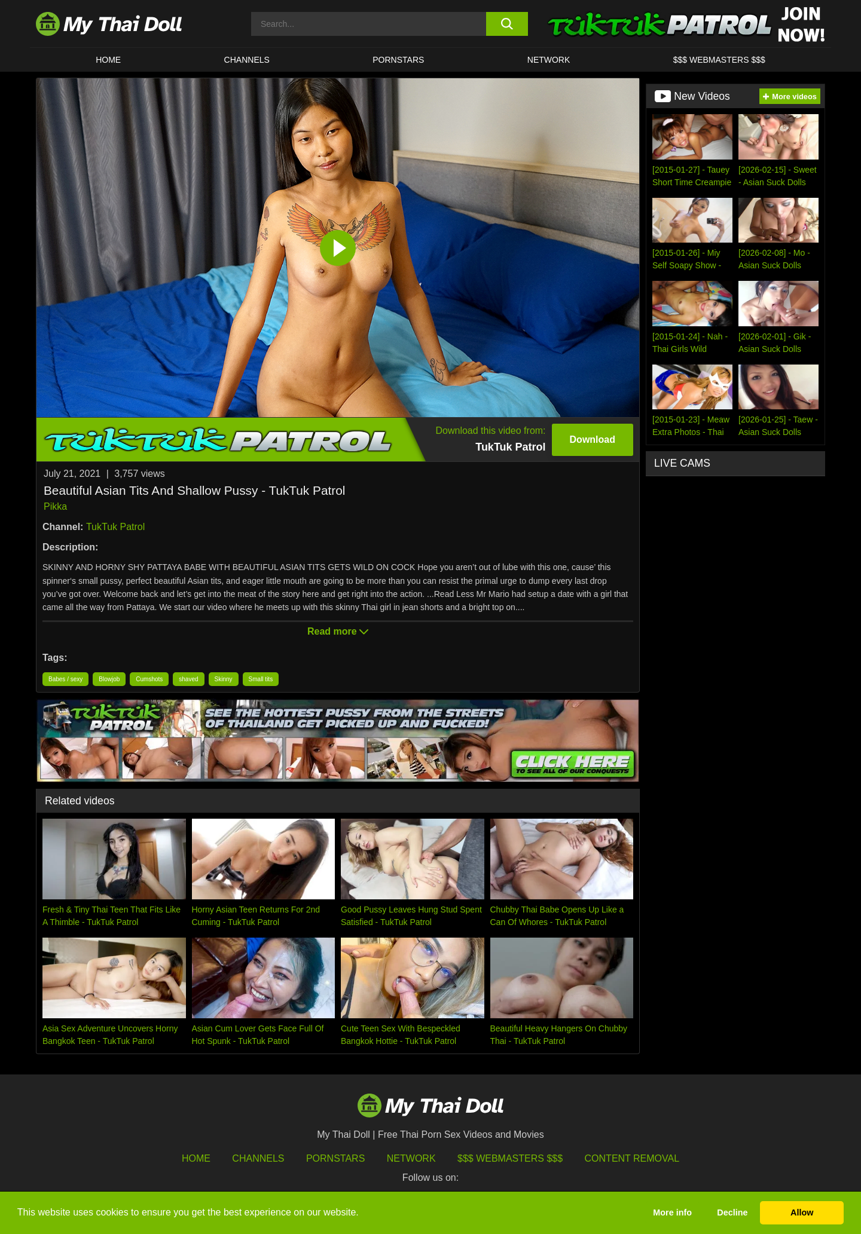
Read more (337, 631)
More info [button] (672, 1212)
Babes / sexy (65, 679)
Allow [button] (801, 1212)
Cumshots (149, 679)
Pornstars (398, 60)
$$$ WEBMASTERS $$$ (719, 60)
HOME (108, 60)
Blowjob (109, 679)
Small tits (261, 679)
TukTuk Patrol (115, 527)
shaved (188, 679)
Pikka (55, 506)
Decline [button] (732, 1212)
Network (548, 60)
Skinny (224, 679)
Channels (258, 1158)
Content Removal (632, 1158)
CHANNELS (247, 60)
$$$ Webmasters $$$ (510, 1158)
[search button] (506, 24)
